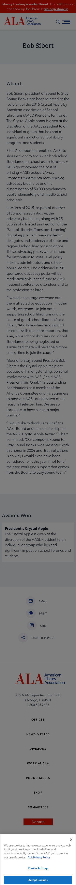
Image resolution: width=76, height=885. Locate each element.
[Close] (71, 842)
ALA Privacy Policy (39, 859)
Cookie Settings (38, 870)
